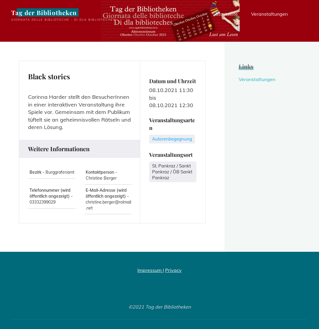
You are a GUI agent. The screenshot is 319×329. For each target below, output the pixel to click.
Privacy (173, 270)
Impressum (150, 270)
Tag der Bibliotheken (44, 12)
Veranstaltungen (257, 79)
